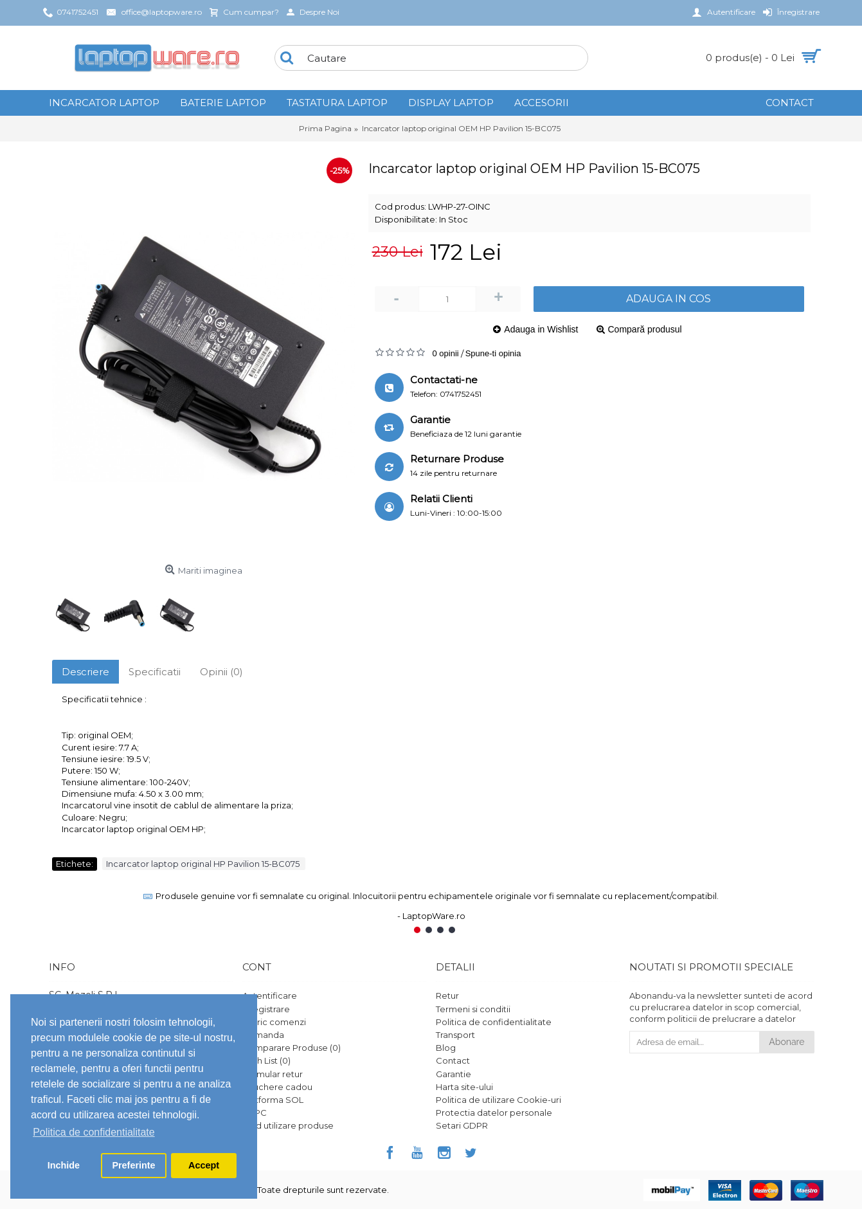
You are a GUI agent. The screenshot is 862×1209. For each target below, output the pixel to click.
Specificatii (155, 672)
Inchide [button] (64, 1165)
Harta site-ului (464, 1087)
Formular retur (272, 1074)
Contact (453, 1060)
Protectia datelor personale (494, 1112)
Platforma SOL (272, 1100)
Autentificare (269, 995)
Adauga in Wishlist (541, 329)
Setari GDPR (462, 1125)
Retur (447, 995)
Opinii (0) (221, 672)
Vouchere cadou (277, 1087)
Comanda (263, 1035)
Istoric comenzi (274, 1022)
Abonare (786, 1042)
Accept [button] (203, 1165)
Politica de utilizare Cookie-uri (498, 1100)
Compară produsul (645, 329)
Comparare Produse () (291, 1047)
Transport (455, 1035)
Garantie (453, 1074)
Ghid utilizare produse (288, 1125)
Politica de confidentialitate (494, 1022)
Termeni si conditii (473, 1009)
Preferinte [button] (133, 1165)
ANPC (254, 1112)
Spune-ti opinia (493, 353)
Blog (446, 1047)
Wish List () (266, 1060)
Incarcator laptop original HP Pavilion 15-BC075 (203, 864)
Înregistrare (266, 1009)
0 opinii (446, 353)
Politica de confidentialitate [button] (93, 1132)
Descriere (85, 672)
